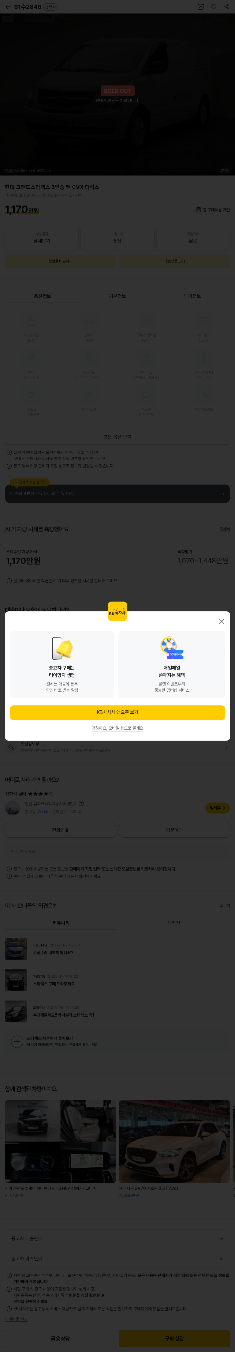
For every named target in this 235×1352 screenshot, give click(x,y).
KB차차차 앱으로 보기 (117, 712)
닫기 (221, 621)
